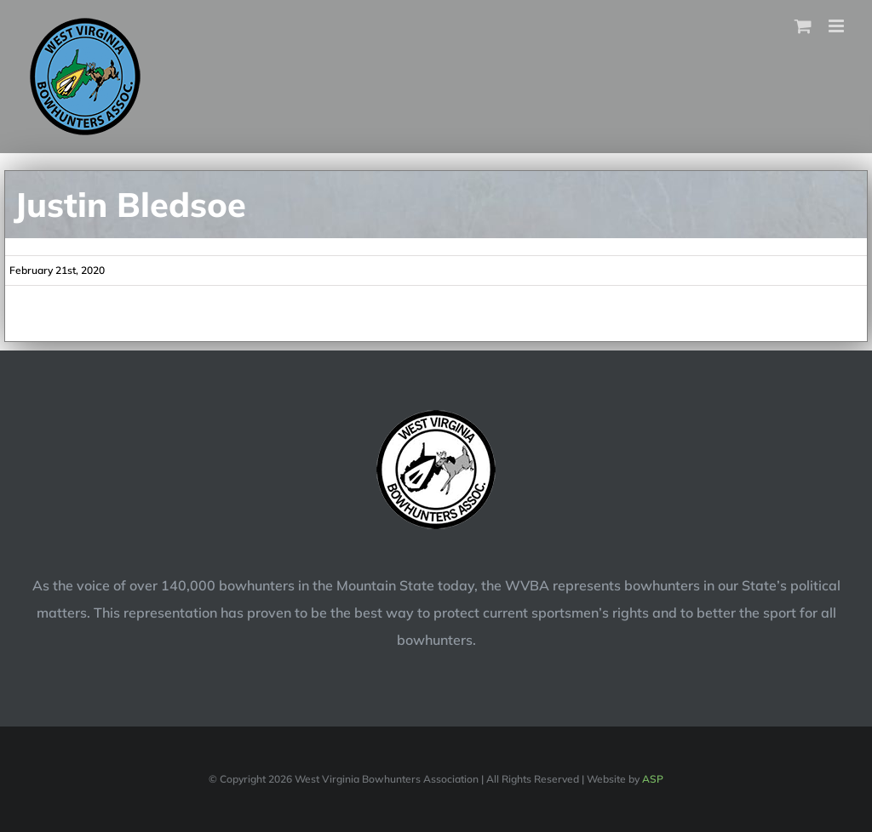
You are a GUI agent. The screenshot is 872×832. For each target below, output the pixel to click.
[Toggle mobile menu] (837, 26)
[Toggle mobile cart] (803, 26)
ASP (652, 778)
